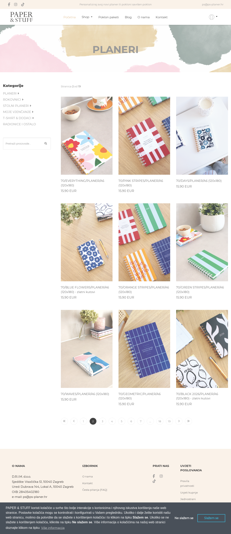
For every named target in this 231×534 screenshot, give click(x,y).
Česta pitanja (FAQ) (94, 489)
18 (159, 421)
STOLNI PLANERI (17, 106)
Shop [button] (86, 17)
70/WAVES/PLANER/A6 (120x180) (85, 394)
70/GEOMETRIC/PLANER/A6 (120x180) (139, 396)
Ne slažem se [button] (184, 518)
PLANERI (11, 93)
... (150, 421)
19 (169, 421)
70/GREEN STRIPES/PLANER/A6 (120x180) (200, 289)
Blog (128, 17)
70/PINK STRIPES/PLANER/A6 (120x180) (140, 183)
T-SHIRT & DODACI (18, 118)
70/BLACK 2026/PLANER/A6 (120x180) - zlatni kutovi (197, 396)
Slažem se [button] (211, 518)
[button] (213, 17)
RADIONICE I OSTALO (19, 124)
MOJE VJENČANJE (18, 112)
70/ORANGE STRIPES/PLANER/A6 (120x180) (143, 289)
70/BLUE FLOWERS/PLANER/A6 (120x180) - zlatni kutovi (85, 289)
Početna (69, 17)
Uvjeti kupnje (189, 492)
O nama (144, 17)
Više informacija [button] (53, 528)
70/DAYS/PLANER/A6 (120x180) (199, 181)
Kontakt (162, 17)
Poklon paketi (108, 17)
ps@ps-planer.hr (35, 497)
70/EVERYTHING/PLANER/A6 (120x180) (82, 183)
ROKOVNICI (13, 99)
